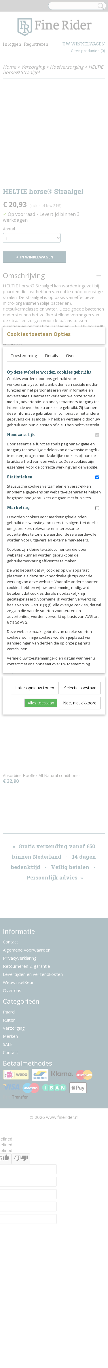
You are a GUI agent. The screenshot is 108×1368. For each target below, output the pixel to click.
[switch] (97, 520)
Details (51, 440)
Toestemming (24, 440)
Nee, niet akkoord (79, 788)
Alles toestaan (41, 788)
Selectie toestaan (80, 773)
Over (70, 440)
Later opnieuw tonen (34, 773)
